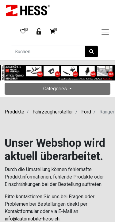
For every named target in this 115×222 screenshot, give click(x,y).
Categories (55, 89)
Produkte (14, 112)
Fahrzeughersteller (53, 112)
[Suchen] (91, 51)
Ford (86, 112)
